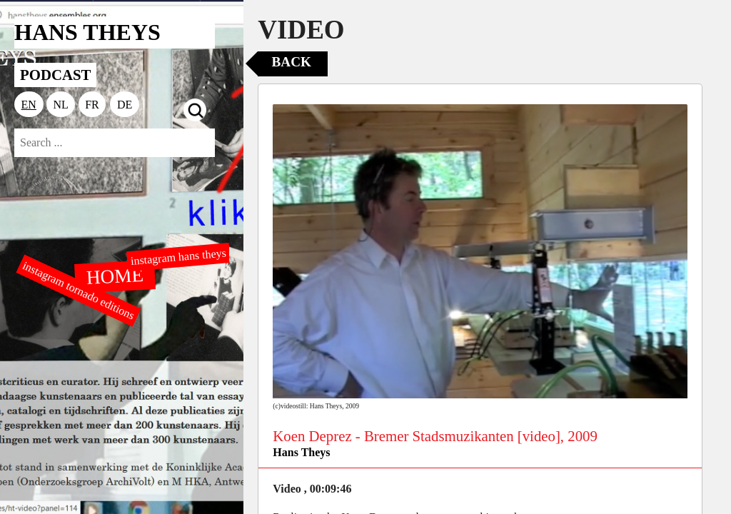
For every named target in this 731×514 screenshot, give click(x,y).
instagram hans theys (178, 256)
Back (291, 61)
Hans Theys (301, 452)
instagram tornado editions (78, 290)
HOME (115, 275)
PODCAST (55, 74)
